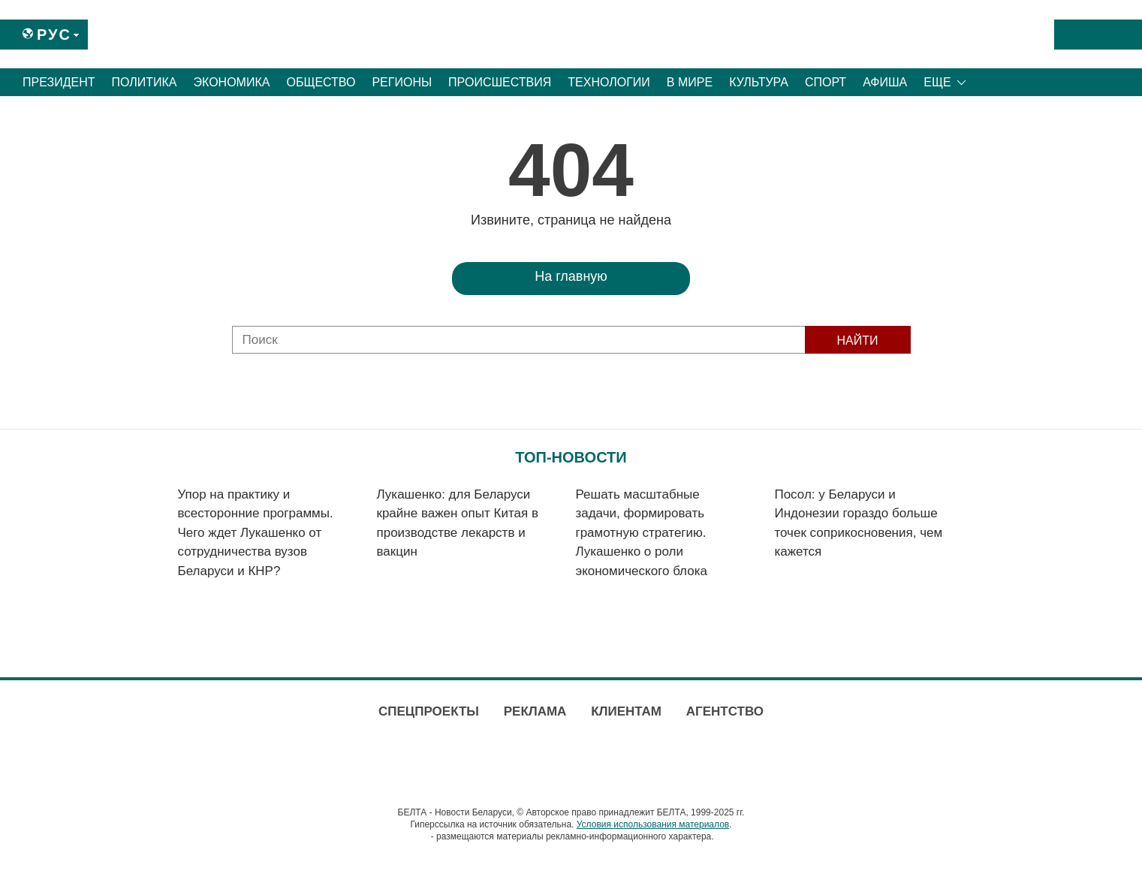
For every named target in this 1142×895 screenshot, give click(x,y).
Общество (320, 82)
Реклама (535, 711)
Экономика (232, 82)
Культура (758, 82)
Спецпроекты (428, 711)
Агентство (725, 711)
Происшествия (499, 82)
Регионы (402, 82)
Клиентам (626, 711)
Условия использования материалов (653, 824)
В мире (690, 82)
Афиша (885, 82)
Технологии (609, 82)
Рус (54, 34)
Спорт (825, 82)
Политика (144, 82)
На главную (571, 276)
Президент (59, 82)
